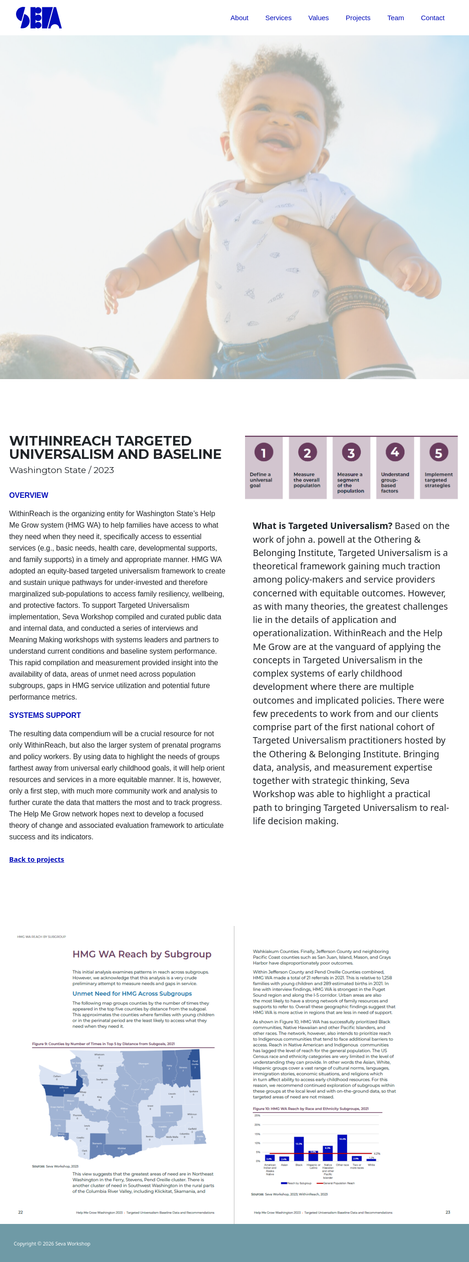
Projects (365, 18)
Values (329, 18)
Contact (434, 18)
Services (292, 18)
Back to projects (36, 859)
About (256, 18)
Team (400, 18)
